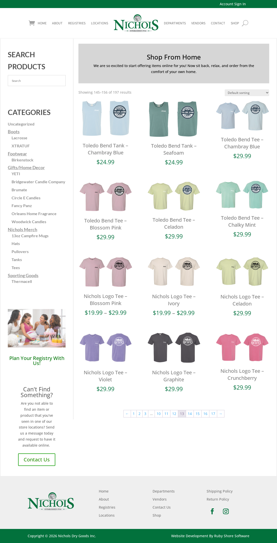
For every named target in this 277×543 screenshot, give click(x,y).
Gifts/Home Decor (26, 167)
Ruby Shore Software (231, 535)
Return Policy (218, 499)
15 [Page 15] (198, 413)
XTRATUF (21, 145)
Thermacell (22, 281)
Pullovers (20, 251)
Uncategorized (21, 124)
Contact (218, 23)
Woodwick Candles (29, 221)
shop (235, 23)
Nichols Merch (22, 229)
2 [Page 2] (139, 413)
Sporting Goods (23, 275)
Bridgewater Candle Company (38, 181)
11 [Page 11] (166, 413)
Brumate (19, 189)
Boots (14, 131)
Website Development (189, 535)
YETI (16, 173)
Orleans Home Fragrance (34, 213)
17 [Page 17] (213, 413)
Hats (16, 243)
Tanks (17, 259)
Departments (175, 23)
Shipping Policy (220, 491)
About (57, 23)
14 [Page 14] (190, 413)
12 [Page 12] (174, 413)
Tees (16, 267)
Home (42, 23)
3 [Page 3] (145, 413)
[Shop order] (247, 92)
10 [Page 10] (159, 413)
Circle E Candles (26, 197)
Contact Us (37, 459)
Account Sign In (233, 4)
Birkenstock (22, 159)
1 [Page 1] (134, 413)
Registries (76, 23)
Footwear (17, 153)
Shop (157, 515)
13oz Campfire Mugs (30, 235)
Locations (99, 23)
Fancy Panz (22, 205)
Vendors (198, 23)
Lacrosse (19, 137)
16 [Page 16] (205, 413)
